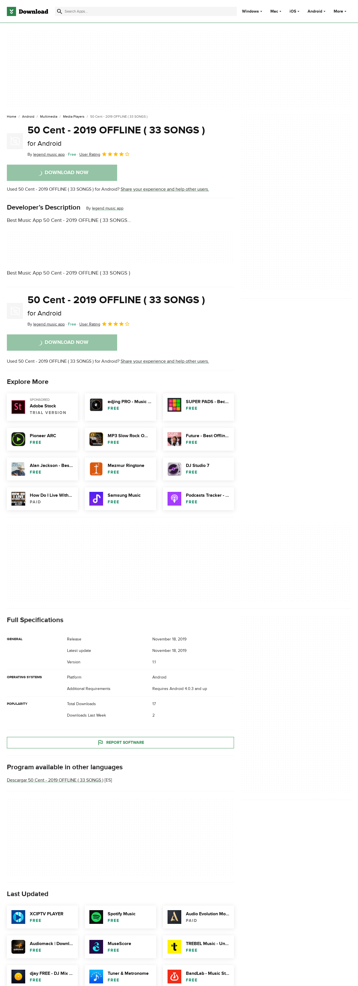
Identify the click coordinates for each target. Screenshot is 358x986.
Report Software (120, 742)
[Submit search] (59, 11)
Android (315, 11)
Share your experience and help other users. (165, 189)
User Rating (104, 154)
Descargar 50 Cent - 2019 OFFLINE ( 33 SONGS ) (55, 780)
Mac (274, 11)
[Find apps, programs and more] (146, 11)
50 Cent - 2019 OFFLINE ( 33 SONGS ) (116, 136)
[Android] (28, 117)
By (46, 154)
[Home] (11, 117)
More (341, 11)
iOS (293, 11)
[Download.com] (27, 11)
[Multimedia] (48, 117)
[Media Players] (73, 117)
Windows (250, 11)
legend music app (107, 208)
